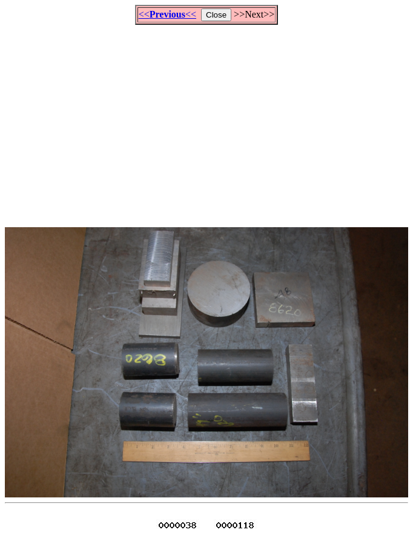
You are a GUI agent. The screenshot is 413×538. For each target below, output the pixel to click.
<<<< (167, 14)
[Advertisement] (209, 120)
